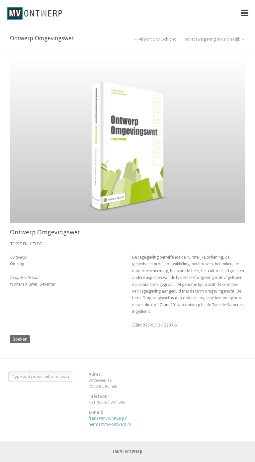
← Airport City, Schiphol (156, 39)
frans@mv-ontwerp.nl (108, 418)
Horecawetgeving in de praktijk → (214, 39)
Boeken (20, 339)
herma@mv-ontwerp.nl (110, 424)
